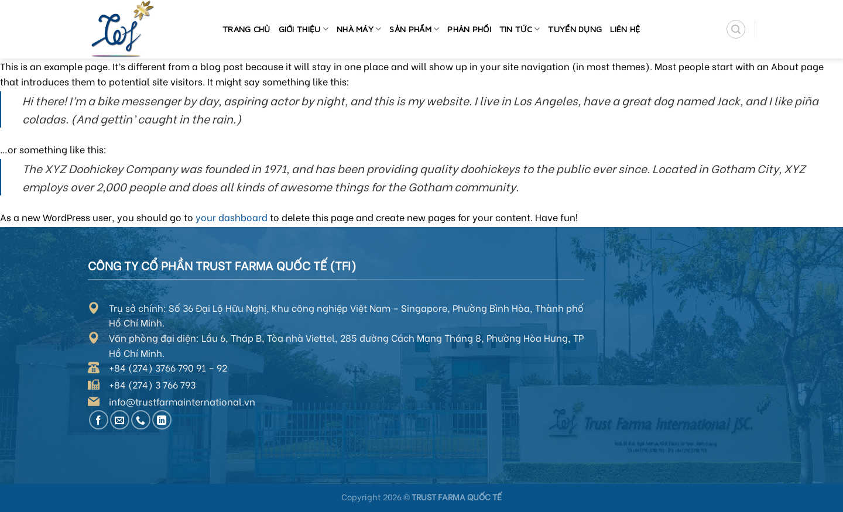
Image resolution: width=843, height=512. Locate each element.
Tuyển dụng (575, 29)
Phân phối (469, 29)
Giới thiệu (303, 29)
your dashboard (232, 217)
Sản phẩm (414, 29)
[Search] (736, 29)
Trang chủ (246, 29)
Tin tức (519, 29)
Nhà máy (359, 29)
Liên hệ (625, 29)
